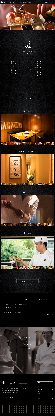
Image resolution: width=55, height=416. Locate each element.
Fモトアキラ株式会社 (10, 397)
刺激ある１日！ (18, 307)
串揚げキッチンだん (40, 384)
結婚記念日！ (17, 309)
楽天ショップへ (43, 393)
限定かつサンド (39, 391)
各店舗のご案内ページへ (27, 281)
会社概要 (38, 398)
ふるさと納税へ (49, 393)
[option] (5, 143)
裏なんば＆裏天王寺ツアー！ (20, 304)
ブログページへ (49, 314)
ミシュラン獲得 (39, 389)
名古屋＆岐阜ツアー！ (19, 312)
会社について (27, 348)
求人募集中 (46, 2)
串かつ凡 (38, 382)
